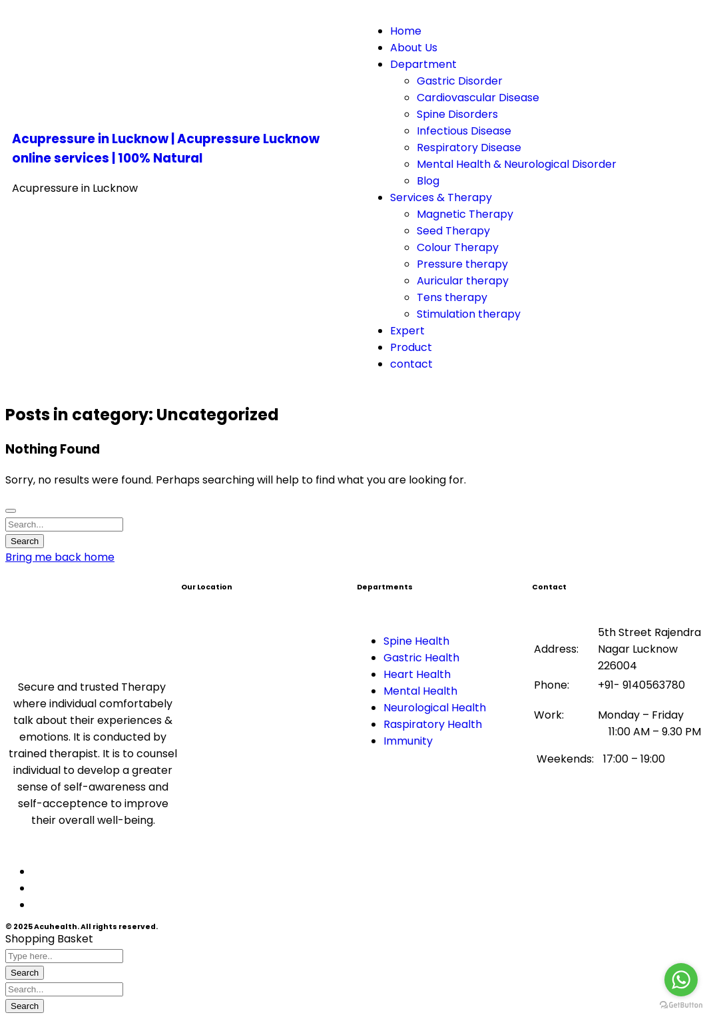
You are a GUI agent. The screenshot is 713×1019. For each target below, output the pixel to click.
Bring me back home (60, 557)
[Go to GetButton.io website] (681, 1005)
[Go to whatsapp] (681, 979)
